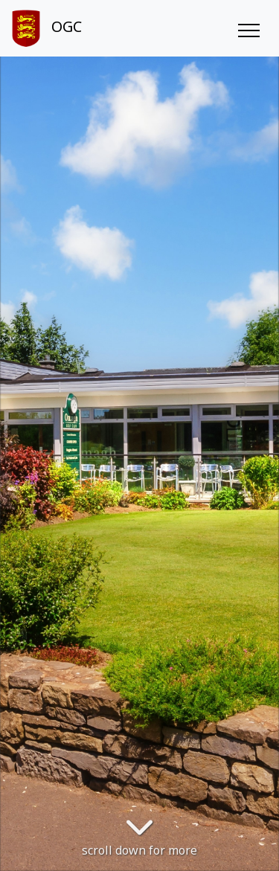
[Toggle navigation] (248, 28)
